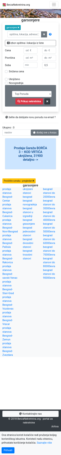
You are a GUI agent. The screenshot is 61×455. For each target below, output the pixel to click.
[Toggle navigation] (53, 4)
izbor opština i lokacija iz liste (25, 43)
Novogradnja (16, 83)
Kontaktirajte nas (30, 413)
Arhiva (55, 426)
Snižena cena (16, 71)
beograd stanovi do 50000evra (49, 227)
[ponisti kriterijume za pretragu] (47, 101)
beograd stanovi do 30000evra (49, 204)
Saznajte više (44, 442)
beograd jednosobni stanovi (29, 231)
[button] (13, 27)
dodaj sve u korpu (45, 132)
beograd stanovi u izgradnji (28, 212)
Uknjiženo (14, 79)
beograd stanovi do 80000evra (49, 262)
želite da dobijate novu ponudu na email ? (30, 117)
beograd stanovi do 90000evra (49, 274)
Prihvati (8, 450)
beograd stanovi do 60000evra (49, 239)
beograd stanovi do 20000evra (49, 193)
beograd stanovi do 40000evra (49, 216)
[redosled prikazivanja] (32, 94)
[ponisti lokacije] (44, 34)
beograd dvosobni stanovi (28, 243)
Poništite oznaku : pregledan (19, 181)
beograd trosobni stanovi (27, 254)
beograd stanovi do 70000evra (49, 250)
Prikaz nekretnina (29, 101)
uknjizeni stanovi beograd (28, 193)
